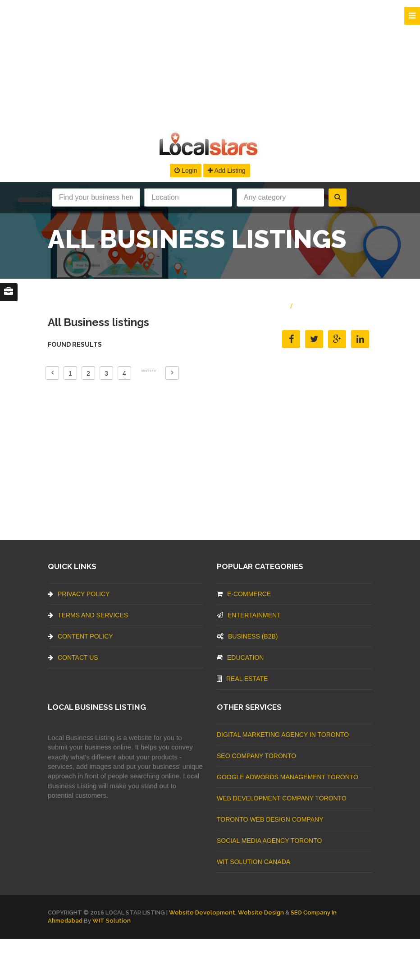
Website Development (202, 912)
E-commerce (244, 594)
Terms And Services (88, 615)
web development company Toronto (282, 798)
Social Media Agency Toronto (269, 840)
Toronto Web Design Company (270, 819)
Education (240, 657)
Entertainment (249, 615)
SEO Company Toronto (256, 755)
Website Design (261, 912)
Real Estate (242, 678)
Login (185, 170)
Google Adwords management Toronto (287, 777)
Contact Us (73, 657)
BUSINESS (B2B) (247, 636)
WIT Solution (111, 920)
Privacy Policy (79, 594)
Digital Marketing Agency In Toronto (283, 734)
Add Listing (226, 170)
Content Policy (80, 636)
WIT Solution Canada (253, 861)
